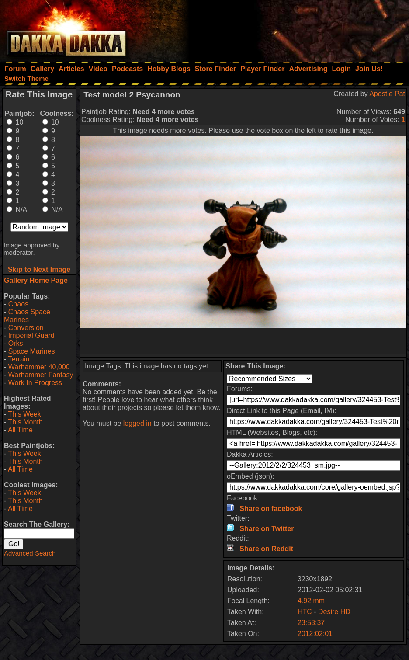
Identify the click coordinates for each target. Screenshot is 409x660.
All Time (20, 430)
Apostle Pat (387, 93)
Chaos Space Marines (27, 315)
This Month (25, 422)
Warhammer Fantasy (40, 375)
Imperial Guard (31, 335)
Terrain (18, 359)
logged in (137, 423)
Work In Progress (35, 382)
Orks (15, 343)
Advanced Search (29, 553)
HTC (305, 611)
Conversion (26, 327)
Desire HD (334, 611)
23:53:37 (311, 622)
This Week (24, 414)
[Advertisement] (291, 28)
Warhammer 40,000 (39, 367)
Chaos (18, 304)
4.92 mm (311, 600)
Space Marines (31, 351)
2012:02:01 (315, 633)
